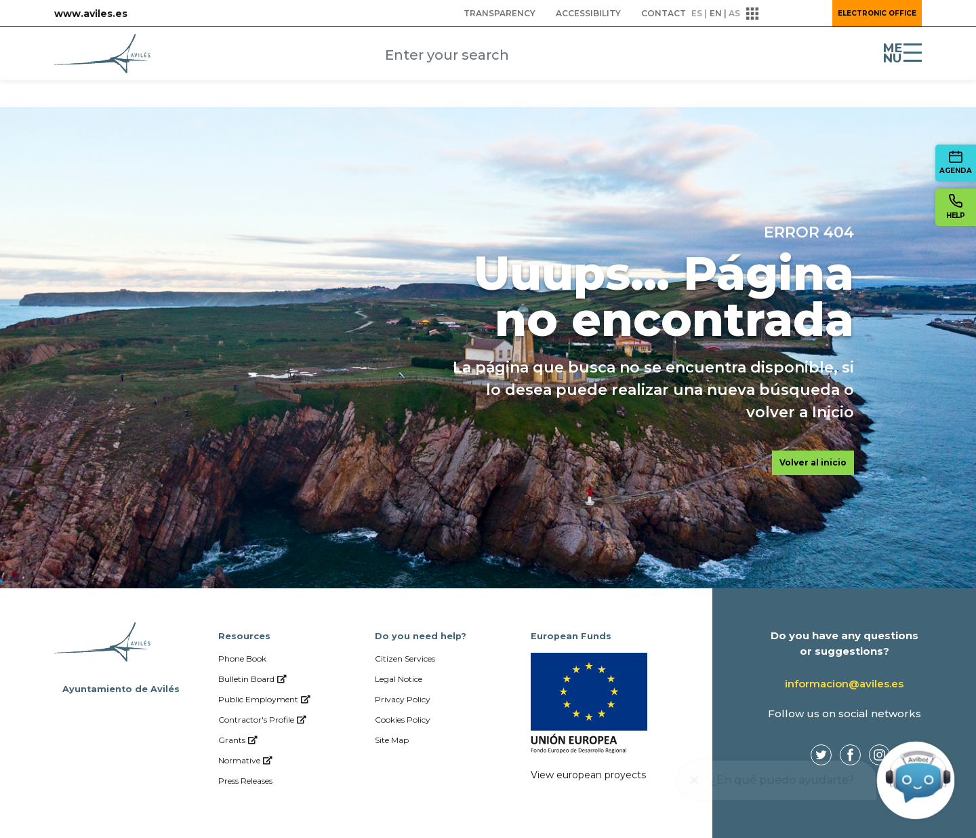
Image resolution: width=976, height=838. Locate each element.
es (696, 13)
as (734, 13)
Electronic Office (877, 13)
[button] (785, 13)
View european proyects (588, 775)
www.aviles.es (90, 13)
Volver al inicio (813, 462)
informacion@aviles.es (844, 683)
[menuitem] (499, 13)
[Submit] (614, 56)
